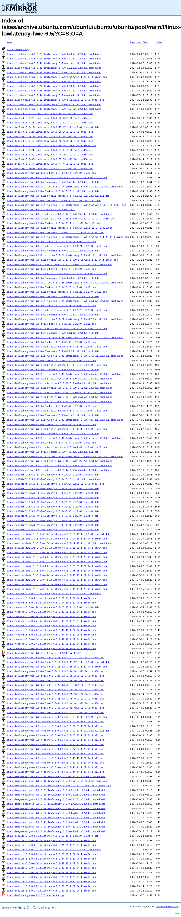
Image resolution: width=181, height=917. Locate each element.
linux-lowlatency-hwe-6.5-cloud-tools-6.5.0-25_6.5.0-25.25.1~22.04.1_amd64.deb (59, 378)
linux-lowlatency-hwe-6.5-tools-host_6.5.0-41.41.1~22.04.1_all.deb (51, 424)
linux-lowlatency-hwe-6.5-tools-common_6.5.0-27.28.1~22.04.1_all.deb (53, 314)
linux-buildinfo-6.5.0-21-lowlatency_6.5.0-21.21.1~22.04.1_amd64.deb (53, 488)
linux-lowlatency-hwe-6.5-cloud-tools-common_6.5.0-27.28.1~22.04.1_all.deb (57, 310)
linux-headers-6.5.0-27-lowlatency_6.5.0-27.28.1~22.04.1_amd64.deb (51, 643)
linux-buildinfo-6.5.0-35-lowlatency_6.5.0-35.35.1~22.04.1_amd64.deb (53, 511)
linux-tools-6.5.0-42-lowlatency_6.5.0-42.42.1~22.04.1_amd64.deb (50, 168)
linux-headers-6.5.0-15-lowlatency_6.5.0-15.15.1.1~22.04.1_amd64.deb (53, 607)
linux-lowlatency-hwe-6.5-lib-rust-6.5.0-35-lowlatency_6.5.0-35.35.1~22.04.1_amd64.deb (65, 355)
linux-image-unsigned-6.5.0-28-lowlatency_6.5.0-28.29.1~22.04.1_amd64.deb (56, 808)
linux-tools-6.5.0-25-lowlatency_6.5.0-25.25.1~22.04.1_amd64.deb (50, 131)
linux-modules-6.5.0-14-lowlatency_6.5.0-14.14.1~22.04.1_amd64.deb (51, 840)
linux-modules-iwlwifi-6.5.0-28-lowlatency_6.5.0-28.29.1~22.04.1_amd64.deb (57, 566)
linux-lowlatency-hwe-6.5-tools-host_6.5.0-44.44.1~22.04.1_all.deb (51, 442)
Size (159, 42)
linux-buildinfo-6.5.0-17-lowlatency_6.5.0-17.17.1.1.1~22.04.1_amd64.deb (55, 483)
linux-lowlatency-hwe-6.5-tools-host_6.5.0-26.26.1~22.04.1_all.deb (51, 287)
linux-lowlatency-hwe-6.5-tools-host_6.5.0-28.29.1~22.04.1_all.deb (51, 323)
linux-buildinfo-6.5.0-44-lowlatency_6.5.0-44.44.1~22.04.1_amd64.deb (53, 529)
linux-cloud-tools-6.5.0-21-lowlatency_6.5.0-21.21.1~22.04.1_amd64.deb (54, 67)
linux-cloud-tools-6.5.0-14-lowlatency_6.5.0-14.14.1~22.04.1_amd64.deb (54, 58)
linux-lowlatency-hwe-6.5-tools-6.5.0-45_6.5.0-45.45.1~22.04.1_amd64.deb (55, 698)
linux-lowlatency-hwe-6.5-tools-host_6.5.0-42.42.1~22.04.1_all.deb (51, 406)
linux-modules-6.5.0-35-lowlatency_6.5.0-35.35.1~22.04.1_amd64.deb (51, 886)
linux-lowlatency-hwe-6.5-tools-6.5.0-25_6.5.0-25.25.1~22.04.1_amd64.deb (55, 675)
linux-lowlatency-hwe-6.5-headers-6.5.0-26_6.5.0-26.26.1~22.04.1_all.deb (55, 735)
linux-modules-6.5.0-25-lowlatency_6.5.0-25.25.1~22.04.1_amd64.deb (51, 876)
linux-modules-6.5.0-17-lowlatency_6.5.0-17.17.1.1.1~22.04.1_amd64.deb (54, 849)
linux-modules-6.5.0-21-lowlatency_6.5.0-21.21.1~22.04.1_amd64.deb (51, 844)
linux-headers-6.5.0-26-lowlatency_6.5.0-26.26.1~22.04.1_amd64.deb (51, 616)
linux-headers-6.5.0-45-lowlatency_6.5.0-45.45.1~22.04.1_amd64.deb (51, 630)
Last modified (139, 42)
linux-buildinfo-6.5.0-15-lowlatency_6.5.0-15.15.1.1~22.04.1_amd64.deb (54, 479)
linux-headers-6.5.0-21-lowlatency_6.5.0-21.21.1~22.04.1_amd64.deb (51, 598)
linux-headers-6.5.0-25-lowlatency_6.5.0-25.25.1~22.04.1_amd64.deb (51, 611)
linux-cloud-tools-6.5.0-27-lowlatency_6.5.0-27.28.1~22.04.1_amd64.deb (54, 86)
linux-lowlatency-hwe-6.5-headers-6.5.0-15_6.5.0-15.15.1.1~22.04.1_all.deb (57, 716)
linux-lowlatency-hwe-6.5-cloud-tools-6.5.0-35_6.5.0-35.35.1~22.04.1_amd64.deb (59, 396)
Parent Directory (18, 49)
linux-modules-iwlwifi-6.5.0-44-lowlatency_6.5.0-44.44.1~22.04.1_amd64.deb (57, 588)
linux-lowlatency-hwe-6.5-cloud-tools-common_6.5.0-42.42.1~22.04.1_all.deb (57, 410)
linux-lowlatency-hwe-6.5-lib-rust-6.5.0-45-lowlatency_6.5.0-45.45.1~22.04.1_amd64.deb (65, 374)
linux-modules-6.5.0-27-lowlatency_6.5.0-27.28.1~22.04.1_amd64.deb (51, 890)
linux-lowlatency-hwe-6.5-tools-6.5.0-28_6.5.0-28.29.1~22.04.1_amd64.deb (55, 689)
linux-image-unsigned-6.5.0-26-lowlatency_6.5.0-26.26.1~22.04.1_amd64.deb (56, 799)
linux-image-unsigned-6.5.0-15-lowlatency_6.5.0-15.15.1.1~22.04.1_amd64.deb (57, 780)
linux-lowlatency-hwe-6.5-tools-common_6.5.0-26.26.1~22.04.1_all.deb (53, 296)
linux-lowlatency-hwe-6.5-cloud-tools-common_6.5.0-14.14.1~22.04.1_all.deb (57, 177)
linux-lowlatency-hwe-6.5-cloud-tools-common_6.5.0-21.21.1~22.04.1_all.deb (57, 246)
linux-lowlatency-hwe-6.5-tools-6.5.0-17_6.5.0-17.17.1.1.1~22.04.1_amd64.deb (58, 662)
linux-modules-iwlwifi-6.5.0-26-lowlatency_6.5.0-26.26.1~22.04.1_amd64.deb (57, 556)
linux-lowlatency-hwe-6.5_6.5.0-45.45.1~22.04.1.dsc (41, 209)
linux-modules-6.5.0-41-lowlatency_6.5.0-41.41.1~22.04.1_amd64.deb (51, 881)
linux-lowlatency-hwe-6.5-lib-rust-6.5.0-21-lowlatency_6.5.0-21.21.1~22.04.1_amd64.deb (65, 255)
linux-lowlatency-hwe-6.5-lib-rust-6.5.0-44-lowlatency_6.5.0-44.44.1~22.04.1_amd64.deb (65, 456)
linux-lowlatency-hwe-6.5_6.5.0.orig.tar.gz (35, 895)
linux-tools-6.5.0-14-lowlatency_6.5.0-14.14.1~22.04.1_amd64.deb (50, 113)
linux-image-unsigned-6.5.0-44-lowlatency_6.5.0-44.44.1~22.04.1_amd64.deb (56, 831)
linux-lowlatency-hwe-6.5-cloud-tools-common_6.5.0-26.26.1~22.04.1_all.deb (57, 291)
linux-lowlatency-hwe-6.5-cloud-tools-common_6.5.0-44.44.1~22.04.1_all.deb (57, 447)
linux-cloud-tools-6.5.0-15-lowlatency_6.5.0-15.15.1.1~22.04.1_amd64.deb (55, 99)
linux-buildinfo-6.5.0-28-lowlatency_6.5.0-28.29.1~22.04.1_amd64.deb (53, 506)
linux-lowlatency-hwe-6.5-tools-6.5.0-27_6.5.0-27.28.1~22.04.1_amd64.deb (55, 684)
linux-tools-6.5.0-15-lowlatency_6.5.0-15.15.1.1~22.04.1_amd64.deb (51, 145)
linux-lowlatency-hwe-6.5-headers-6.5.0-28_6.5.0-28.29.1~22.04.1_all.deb (55, 753)
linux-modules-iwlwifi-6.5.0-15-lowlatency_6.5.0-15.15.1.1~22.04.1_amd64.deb (58, 534)
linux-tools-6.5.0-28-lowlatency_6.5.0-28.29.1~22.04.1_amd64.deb (50, 154)
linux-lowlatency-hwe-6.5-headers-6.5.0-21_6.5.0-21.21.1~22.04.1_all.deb (55, 726)
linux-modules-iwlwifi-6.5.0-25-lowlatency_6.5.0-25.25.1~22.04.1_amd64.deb (57, 552)
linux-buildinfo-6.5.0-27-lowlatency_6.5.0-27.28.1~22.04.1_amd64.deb (53, 502)
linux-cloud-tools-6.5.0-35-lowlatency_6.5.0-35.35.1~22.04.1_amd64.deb (54, 90)
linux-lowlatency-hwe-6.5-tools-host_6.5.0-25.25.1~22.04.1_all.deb (51, 268)
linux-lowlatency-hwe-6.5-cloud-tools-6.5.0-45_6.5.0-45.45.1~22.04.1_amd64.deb (59, 401)
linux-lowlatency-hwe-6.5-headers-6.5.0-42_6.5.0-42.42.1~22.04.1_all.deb (55, 762)
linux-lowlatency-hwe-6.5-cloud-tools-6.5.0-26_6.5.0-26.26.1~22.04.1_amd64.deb (59, 383)
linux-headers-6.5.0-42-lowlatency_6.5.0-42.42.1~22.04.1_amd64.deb (51, 639)
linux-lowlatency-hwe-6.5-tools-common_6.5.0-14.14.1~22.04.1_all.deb (53, 182)
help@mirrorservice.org (167, 906)
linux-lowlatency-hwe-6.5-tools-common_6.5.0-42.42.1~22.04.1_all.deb (53, 415)
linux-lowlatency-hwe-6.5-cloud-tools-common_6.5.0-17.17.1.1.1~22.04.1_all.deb (59, 227)
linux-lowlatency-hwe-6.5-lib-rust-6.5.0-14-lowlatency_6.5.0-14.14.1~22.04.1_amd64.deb (65, 186)
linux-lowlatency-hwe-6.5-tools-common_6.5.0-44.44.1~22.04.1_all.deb (53, 451)
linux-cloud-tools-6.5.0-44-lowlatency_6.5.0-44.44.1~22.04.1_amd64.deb (54, 95)
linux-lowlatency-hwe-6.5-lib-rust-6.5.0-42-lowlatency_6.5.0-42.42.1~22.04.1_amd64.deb (65, 419)
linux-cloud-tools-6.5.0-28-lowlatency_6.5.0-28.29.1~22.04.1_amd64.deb (54, 104)
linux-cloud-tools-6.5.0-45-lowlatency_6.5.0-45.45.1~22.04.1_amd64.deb (54, 108)
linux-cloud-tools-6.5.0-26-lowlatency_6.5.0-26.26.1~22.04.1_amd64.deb (54, 81)
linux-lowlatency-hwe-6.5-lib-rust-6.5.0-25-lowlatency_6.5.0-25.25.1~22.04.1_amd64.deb (65, 282)
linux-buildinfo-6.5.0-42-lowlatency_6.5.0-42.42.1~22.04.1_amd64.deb (53, 520)
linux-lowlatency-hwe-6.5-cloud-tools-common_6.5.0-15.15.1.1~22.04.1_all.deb (58, 195)
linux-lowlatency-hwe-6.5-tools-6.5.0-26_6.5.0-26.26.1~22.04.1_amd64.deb (55, 680)
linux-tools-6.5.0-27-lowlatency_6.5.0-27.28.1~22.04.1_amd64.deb (50, 136)
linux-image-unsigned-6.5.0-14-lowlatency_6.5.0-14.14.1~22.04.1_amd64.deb (56, 776)
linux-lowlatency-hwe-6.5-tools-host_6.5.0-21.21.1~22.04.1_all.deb (51, 241)
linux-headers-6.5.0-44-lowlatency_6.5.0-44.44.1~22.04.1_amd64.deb (51, 634)
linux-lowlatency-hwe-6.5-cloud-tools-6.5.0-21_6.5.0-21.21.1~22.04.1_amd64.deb (59, 264)
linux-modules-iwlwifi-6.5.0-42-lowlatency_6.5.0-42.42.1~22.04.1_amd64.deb (57, 579)
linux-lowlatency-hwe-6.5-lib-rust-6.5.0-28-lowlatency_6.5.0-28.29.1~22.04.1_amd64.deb (65, 337)
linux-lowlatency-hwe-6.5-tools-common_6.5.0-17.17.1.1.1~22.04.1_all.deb (55, 232)
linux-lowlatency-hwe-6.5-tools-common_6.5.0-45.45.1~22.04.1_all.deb (53, 369)
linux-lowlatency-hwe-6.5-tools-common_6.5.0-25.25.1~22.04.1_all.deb (53, 278)
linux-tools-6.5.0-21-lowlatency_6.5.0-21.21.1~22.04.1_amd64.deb (50, 150)
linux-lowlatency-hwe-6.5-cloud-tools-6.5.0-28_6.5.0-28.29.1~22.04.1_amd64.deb (59, 392)
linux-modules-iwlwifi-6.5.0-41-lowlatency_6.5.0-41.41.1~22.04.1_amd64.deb (57, 584)
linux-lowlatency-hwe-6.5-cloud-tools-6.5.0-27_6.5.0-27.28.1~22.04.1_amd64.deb (59, 387)
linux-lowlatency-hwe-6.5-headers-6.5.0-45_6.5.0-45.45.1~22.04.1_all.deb (55, 758)
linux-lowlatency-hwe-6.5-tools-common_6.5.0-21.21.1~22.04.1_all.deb (53, 250)
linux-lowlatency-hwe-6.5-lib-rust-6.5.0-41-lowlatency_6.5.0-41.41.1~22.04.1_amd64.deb (65, 438)
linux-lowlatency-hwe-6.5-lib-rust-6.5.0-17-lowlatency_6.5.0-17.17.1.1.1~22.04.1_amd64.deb (68, 236)
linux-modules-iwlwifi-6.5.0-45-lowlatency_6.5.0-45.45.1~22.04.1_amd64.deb (57, 575)
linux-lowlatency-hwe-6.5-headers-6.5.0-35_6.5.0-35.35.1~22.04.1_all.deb (55, 744)
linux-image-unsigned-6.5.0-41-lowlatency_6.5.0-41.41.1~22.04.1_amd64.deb (56, 822)
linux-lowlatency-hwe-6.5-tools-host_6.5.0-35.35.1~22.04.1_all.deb (51, 342)
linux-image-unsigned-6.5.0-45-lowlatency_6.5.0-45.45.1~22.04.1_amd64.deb (56, 817)
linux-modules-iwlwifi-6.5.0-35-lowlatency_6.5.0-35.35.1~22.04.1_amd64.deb (57, 570)
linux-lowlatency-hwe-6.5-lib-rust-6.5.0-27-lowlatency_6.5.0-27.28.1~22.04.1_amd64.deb (65, 319)
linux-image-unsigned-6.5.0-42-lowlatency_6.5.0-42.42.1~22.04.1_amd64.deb (56, 826)
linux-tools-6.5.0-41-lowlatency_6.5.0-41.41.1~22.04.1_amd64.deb (50, 122)
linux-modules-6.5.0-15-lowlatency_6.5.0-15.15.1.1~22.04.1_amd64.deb (53, 835)
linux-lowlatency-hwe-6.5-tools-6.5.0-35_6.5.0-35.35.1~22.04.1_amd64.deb (55, 694)
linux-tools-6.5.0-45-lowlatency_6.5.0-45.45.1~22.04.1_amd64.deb (50, 140)
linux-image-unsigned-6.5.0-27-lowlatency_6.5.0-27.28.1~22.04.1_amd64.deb (56, 803)
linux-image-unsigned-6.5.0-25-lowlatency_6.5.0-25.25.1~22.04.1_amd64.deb (56, 794)
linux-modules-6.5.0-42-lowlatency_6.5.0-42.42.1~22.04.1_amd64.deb (51, 863)
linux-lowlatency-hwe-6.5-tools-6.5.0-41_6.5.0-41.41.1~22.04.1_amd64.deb (55, 712)
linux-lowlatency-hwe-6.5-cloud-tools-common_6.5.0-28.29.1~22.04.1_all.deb (57, 328)
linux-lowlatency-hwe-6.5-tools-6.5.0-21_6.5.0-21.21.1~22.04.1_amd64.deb (55, 657)
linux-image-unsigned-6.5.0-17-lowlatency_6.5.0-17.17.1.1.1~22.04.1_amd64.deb (59, 785)
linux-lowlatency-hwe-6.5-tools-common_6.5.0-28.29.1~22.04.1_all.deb (53, 332)
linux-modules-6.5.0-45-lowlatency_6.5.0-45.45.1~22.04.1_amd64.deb (51, 867)
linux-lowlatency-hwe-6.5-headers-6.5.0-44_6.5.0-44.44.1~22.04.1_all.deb (55, 771)
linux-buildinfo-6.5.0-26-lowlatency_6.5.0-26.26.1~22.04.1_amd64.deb (53, 497)
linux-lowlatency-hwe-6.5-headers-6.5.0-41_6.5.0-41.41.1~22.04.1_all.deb (55, 767)
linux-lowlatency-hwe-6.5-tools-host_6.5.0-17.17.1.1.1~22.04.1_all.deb (54, 223)
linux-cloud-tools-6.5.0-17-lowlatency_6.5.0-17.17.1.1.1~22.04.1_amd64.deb (57, 76)
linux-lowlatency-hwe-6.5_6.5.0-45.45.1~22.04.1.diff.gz (44, 652)
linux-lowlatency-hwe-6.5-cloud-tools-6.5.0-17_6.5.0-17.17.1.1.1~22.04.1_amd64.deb (62, 259)
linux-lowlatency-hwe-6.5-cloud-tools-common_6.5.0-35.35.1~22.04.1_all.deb (57, 346)
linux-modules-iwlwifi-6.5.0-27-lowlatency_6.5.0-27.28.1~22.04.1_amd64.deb (57, 561)
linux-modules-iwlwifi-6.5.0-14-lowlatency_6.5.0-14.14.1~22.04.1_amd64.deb (57, 538)
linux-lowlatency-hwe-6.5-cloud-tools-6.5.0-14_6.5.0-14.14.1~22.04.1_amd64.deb (59, 214)
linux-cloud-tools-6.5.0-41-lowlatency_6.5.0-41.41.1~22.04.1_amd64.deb (54, 63)
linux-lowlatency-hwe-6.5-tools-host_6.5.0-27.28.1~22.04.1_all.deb (51, 305)
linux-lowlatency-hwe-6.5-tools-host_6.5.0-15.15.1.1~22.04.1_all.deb (53, 191)
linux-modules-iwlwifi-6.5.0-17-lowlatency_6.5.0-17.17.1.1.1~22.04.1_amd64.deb (59, 543)
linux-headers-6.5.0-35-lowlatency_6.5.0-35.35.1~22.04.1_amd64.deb (51, 620)
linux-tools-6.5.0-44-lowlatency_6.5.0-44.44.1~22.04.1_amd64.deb (50, 163)
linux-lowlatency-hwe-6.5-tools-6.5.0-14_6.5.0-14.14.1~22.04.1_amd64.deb (55, 671)
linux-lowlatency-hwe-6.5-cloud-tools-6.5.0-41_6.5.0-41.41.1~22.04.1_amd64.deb (59, 465)
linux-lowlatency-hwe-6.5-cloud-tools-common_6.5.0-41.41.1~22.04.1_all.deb (57, 428)
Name (9, 42)
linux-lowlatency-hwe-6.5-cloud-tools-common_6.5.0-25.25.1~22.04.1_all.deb (57, 273)
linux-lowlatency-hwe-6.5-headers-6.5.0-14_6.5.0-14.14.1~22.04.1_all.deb (55, 721)
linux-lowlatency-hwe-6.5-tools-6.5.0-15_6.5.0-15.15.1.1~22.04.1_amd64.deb (57, 666)
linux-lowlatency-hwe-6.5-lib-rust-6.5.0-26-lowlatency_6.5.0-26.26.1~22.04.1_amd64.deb (65, 300)
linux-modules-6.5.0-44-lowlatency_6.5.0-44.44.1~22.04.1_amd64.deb (51, 858)
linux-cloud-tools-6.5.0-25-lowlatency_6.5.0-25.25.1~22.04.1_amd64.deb (54, 54)
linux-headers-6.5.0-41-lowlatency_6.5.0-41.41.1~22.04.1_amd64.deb (51, 625)
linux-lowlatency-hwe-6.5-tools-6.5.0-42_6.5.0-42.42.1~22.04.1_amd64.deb (55, 707)
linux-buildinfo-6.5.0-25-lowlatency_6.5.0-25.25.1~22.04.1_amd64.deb (53, 492)
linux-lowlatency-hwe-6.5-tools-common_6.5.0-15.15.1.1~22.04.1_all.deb (54, 200)
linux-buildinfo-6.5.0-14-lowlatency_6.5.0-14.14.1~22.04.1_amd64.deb (53, 474)
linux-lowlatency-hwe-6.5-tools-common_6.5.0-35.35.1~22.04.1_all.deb (53, 351)
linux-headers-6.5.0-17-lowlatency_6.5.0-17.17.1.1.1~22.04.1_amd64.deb (54, 593)
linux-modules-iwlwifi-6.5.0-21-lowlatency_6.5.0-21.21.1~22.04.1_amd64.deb (57, 547)
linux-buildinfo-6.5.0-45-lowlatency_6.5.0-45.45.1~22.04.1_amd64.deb (53, 515)
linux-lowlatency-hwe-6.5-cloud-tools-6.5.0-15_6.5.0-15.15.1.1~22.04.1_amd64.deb (61, 218)
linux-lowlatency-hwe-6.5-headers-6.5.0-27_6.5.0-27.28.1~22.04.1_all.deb (55, 748)
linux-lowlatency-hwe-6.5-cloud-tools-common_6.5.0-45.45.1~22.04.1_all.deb (57, 364)
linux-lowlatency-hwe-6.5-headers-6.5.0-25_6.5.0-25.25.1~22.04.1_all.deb (55, 739)
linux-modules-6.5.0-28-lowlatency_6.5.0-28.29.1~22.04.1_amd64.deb (51, 872)
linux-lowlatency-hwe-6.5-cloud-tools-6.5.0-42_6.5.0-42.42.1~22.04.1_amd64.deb (59, 460)
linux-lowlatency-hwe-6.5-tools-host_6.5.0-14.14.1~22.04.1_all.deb (51, 172)
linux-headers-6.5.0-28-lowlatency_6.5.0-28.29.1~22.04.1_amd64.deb (51, 648)
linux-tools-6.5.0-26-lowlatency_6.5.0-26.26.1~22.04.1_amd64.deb (50, 118)
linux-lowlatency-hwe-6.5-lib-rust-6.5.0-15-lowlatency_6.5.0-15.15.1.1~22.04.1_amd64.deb (66, 204)
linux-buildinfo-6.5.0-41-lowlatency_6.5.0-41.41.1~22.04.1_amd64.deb (53, 524)
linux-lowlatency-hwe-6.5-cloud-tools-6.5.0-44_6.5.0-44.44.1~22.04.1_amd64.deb (59, 470)
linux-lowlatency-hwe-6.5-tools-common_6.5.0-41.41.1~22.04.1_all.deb (53, 433)
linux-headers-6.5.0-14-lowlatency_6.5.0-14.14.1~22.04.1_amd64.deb (51, 602)
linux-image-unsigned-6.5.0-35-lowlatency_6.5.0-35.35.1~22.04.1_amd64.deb (56, 812)
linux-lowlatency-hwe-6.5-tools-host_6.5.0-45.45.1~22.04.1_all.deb (51, 360)
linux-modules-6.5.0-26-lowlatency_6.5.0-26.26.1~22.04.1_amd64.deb (51, 854)
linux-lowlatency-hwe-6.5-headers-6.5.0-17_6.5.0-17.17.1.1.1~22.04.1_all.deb (58, 730)
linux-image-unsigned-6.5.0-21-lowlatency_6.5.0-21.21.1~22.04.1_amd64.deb (56, 790)
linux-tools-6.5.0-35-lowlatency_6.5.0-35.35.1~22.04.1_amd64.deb (50, 159)
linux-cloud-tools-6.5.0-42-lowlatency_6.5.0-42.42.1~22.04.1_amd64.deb (54, 72)
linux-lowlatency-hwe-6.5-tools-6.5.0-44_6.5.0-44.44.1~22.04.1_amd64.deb (55, 703)
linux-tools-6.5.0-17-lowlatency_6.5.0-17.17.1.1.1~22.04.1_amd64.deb (53, 127)
